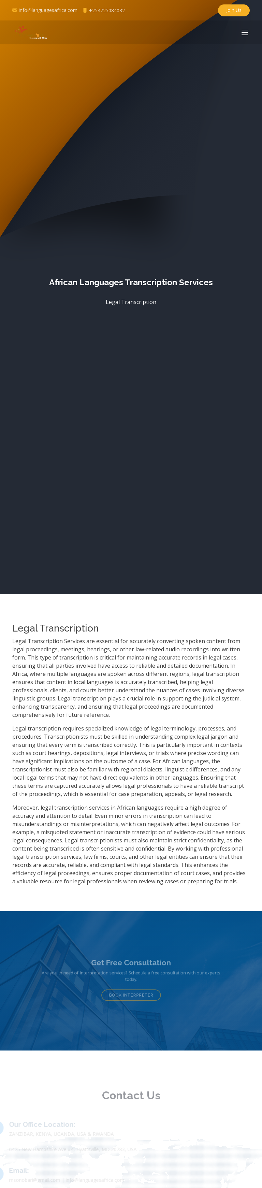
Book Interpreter (131, 993)
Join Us (234, 10)
